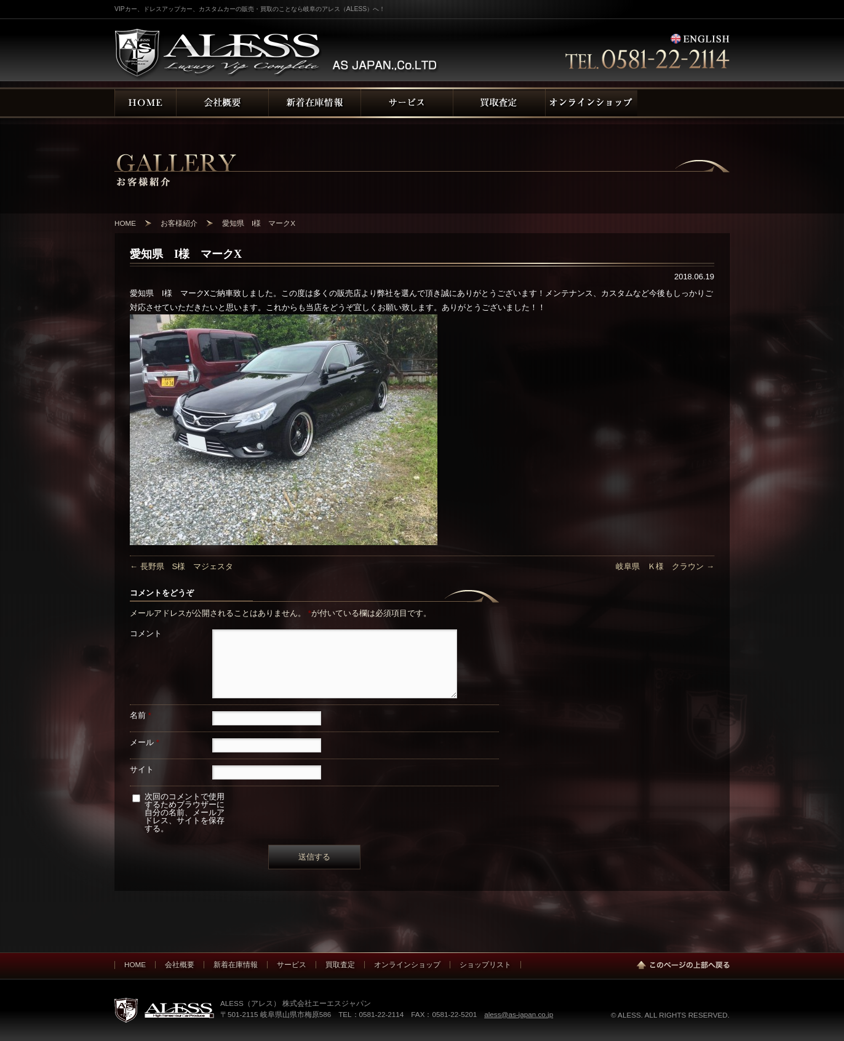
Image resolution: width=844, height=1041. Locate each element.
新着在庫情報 (235, 964)
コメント (146, 633)
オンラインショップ (407, 964)
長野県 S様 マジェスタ (181, 566)
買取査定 (340, 964)
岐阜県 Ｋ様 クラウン (665, 566)
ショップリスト (485, 964)
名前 (140, 715)
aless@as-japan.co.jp (518, 1014)
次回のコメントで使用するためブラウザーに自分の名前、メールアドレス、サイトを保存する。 (185, 812)
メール (144, 742)
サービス (291, 964)
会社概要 (179, 964)
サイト (142, 769)
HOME (135, 964)
